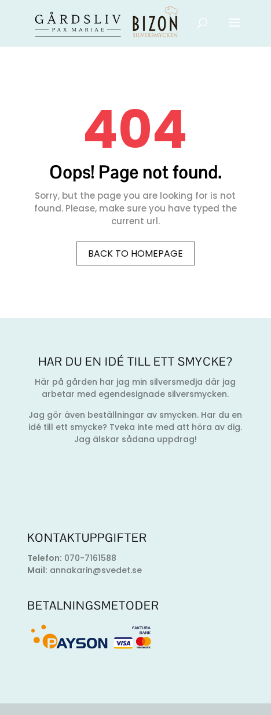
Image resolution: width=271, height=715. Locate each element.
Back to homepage (135, 253)
